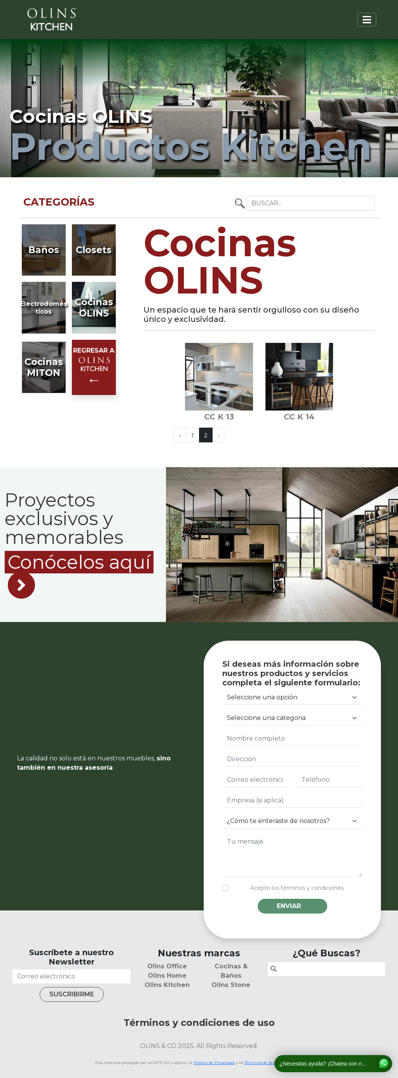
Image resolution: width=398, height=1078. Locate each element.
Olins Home (167, 975)
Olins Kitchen (167, 985)
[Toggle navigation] (367, 19)
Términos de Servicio (263, 1063)
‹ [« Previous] (180, 435)
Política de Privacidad (214, 1063)
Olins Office (167, 966)
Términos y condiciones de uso (199, 1022)
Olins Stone (230, 985)
